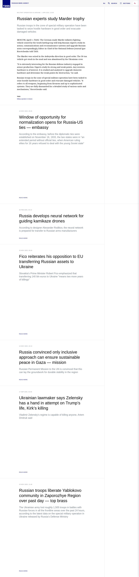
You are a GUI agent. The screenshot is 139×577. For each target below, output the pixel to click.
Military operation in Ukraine (29, 12)
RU (104, 3)
